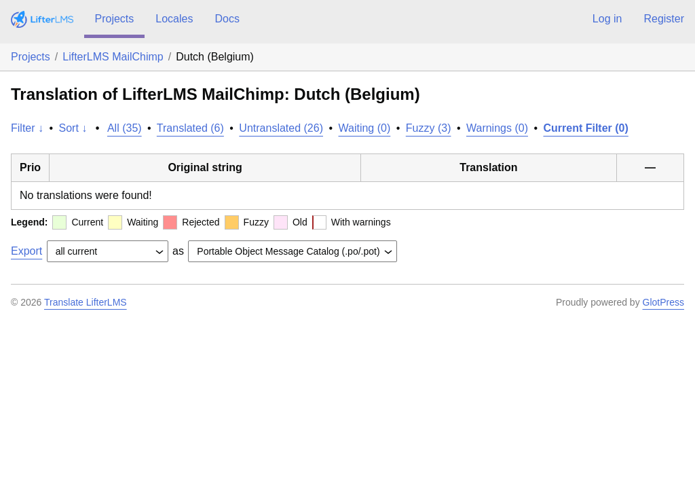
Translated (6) (190, 128)
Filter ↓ (27, 128)
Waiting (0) (365, 128)
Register (663, 18)
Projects (114, 18)
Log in (607, 18)
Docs (226, 18)
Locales (174, 18)
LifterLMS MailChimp (112, 56)
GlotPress (663, 302)
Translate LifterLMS (85, 302)
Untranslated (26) (281, 128)
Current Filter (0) (585, 128)
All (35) (124, 128)
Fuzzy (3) (428, 128)
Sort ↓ (73, 128)
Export (26, 251)
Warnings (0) (497, 128)
